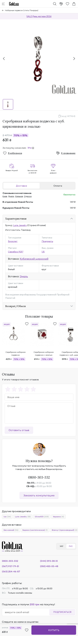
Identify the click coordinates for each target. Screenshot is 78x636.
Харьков (19, 196)
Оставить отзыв (19, 430)
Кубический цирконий (34, 258)
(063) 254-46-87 (11, 571)
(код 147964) (68, 116)
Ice (7, 516)
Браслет (13, 241)
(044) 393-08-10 (49, 561)
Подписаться (62, 612)
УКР (61, 546)
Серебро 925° (15, 251)
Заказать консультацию (39, 495)
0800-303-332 (39, 477)
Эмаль (24, 276)
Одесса (28, 196)
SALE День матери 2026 (38, 16)
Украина (58, 516)
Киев (5, 196)
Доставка (21, 185)
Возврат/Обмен (15, 306)
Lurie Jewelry (20, 225)
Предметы (47, 241)
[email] (27, 612)
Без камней (11, 530)
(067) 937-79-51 (10, 566)
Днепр (11, 196)
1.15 (43, 251)
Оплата (57, 185)
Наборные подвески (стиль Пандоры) (21, 10)
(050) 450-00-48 (49, 566)
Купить (53, 630)
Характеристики (15, 218)
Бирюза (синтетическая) (35, 530)
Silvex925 (42, 516)
